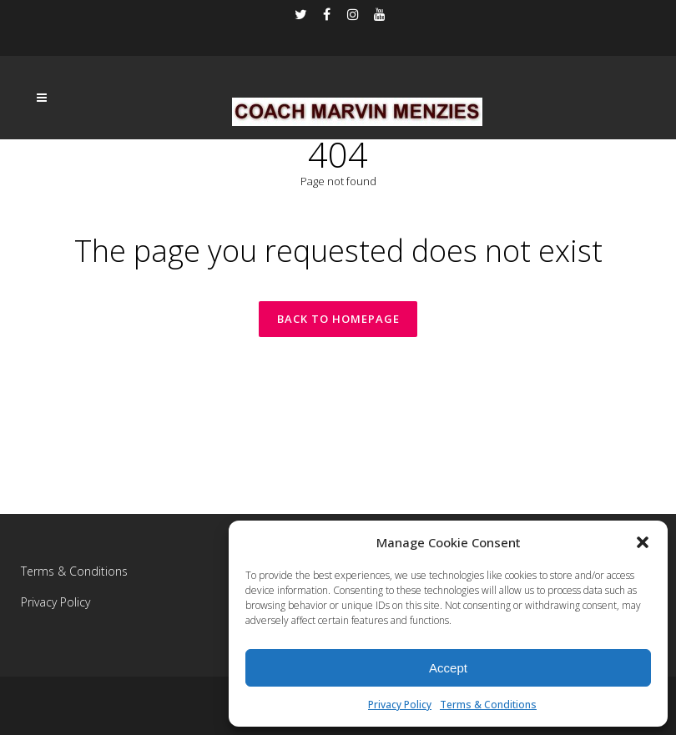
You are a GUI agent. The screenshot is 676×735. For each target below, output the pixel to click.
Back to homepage (338, 318)
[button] (642, 542)
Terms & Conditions (488, 704)
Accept (448, 668)
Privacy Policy (399, 704)
